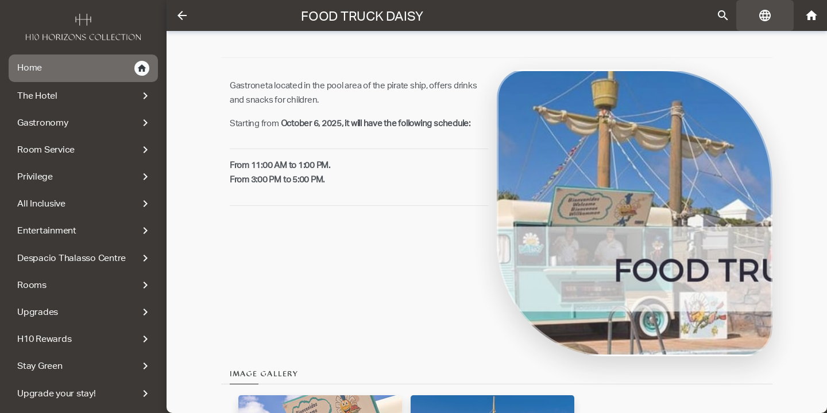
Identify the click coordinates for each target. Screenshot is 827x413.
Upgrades (81, 312)
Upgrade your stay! (81, 393)
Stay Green (81, 366)
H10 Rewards (81, 339)
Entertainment (81, 230)
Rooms (81, 285)
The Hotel (81, 96)
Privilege (81, 177)
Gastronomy (81, 123)
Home (80, 68)
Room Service (81, 150)
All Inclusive (81, 204)
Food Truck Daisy (361, 16)
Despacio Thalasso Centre (81, 258)
